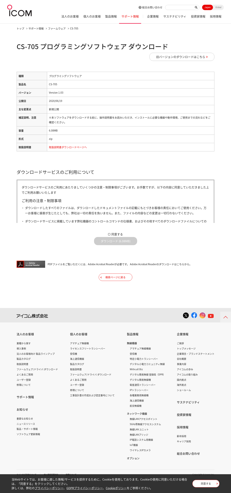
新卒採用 (181, 447)
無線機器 (132, 354)
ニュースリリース (26, 435)
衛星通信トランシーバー (143, 396)
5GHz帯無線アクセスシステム (145, 435)
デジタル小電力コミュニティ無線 (147, 375)
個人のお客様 (92, 16)
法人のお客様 (70, 16)
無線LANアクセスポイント (143, 430)
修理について (24, 396)
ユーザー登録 (24, 391)
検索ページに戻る (115, 285)
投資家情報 (198, 16)
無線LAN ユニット (139, 440)
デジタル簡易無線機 (140, 391)
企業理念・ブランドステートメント (195, 365)
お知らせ (22, 420)
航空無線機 (135, 417)
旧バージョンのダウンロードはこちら (180, 57)
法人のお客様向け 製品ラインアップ (36, 365)
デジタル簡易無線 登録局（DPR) (147, 385)
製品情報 (111, 16)
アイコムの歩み (185, 380)
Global (218, 7)
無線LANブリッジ (139, 445)
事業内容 (181, 375)
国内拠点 (181, 391)
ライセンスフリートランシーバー (87, 359)
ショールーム (184, 401)
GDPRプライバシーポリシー (84, 488)
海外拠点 (181, 396)
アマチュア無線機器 (140, 359)
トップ (20, 28)
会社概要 (181, 370)
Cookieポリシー (116, 488)
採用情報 (215, 16)
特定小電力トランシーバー (144, 370)
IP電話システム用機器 (141, 451)
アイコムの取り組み (187, 385)
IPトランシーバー (139, 401)
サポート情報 (130, 16)
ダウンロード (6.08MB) (115, 244)
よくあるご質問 (25, 385)
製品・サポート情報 (27, 440)
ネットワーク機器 (137, 425)
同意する (117, 234)
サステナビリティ (174, 16)
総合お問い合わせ (152, 7)
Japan (207, 7)
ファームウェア (57, 28)
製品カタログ (24, 370)
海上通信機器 (77, 370)
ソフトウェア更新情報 (28, 445)
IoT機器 (134, 456)
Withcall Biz (136, 380)
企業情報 (153, 16)
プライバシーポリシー (49, 488)
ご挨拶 (180, 354)
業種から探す (24, 354)
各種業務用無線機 (139, 406)
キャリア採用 (184, 452)
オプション (133, 469)
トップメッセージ (186, 359)
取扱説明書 (22, 375)
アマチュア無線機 (79, 354)
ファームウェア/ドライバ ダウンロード (37, 380)
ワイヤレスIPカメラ (140, 461)
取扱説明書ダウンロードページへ (68, 147)
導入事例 (21, 359)
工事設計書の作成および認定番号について (92, 406)
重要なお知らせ (25, 429)
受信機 (73, 365)
